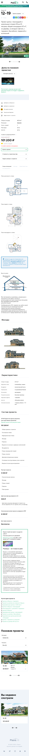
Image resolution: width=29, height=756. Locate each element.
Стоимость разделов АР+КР (8, 134)
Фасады (15, 166)
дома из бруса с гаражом (10, 601)
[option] (14, 48)
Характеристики (23, 166)
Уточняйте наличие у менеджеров (9, 146)
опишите (14, 263)
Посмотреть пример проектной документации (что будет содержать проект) (12, 91)
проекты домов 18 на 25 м (11, 621)
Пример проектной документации (10, 422)
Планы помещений (6, 166)
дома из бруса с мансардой (11, 606)
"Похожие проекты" (16, 261)
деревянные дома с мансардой (12, 612)
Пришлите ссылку (8, 537)
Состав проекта (6, 168)
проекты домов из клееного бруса (13, 603)
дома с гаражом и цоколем (11, 619)
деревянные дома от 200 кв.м (12, 605)
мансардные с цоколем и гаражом (13, 608)
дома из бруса (7, 610)
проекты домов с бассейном (11, 614)
